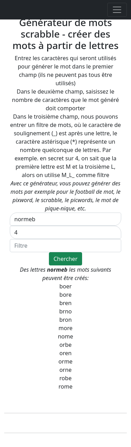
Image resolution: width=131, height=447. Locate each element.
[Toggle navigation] (117, 10)
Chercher (65, 259)
